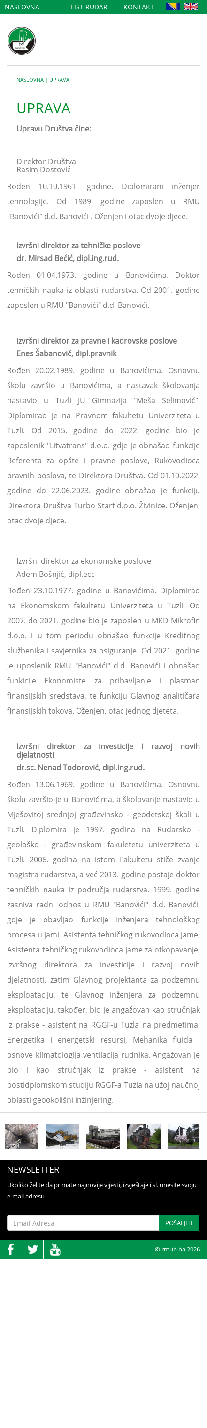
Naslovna (22, 6)
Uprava (59, 79)
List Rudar (89, 6)
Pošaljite (179, 1223)
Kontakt (138, 6)
